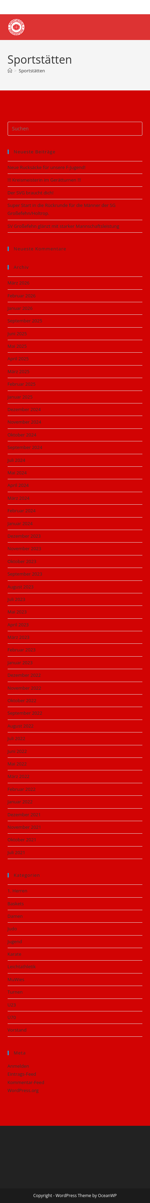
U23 (12, 1005)
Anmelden (18, 1066)
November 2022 (24, 688)
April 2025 (18, 358)
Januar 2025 (20, 397)
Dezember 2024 (24, 409)
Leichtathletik (22, 966)
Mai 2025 (17, 346)
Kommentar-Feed (26, 1082)
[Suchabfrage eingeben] (75, 129)
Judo (12, 928)
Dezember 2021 (24, 814)
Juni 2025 (17, 333)
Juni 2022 (17, 751)
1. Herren (17, 891)
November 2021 (24, 827)
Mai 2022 (17, 764)
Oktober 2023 (22, 561)
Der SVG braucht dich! (31, 193)
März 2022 (19, 776)
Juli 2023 (16, 599)
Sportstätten (32, 70)
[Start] (10, 70)
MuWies (16, 979)
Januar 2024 (20, 523)
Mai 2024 (17, 473)
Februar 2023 (22, 650)
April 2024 (18, 485)
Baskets (16, 903)
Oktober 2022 (22, 700)
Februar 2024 (22, 510)
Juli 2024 (16, 460)
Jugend (15, 941)
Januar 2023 (20, 662)
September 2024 (25, 447)
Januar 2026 (20, 308)
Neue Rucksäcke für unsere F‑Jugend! (47, 167)
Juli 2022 (16, 738)
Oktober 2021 (22, 839)
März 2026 (19, 283)
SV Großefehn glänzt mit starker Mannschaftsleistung (63, 226)
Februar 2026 (22, 295)
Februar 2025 (22, 384)
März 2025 (19, 371)
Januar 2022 (20, 802)
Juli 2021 (16, 852)
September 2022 (25, 713)
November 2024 (24, 422)
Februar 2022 (22, 789)
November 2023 (24, 548)
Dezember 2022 (24, 675)
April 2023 (18, 624)
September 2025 (25, 321)
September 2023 (25, 574)
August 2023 (21, 587)
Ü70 (12, 1017)
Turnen (15, 992)
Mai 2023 (17, 612)
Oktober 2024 (22, 435)
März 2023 (19, 637)
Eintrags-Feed (22, 1074)
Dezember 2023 (24, 536)
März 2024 (19, 498)
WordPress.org (23, 1090)
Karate (15, 954)
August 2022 (21, 726)
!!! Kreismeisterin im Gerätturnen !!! (44, 180)
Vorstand (17, 1030)
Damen (15, 916)
